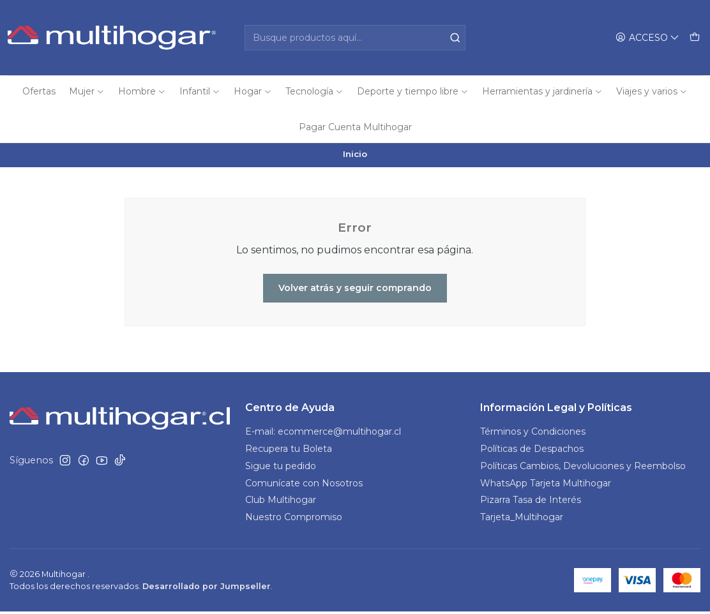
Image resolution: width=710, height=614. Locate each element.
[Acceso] (647, 38)
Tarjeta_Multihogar (521, 520)
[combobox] (355, 37)
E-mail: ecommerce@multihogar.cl (323, 434)
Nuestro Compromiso (293, 520)
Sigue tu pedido (280, 468)
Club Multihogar (280, 503)
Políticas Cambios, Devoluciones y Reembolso (583, 468)
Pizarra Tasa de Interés (530, 503)
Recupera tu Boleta (288, 451)
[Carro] (694, 38)
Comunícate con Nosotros (304, 485)
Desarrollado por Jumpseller (206, 589)
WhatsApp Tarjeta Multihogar (545, 485)
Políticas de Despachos (532, 451)
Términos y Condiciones (532, 434)
